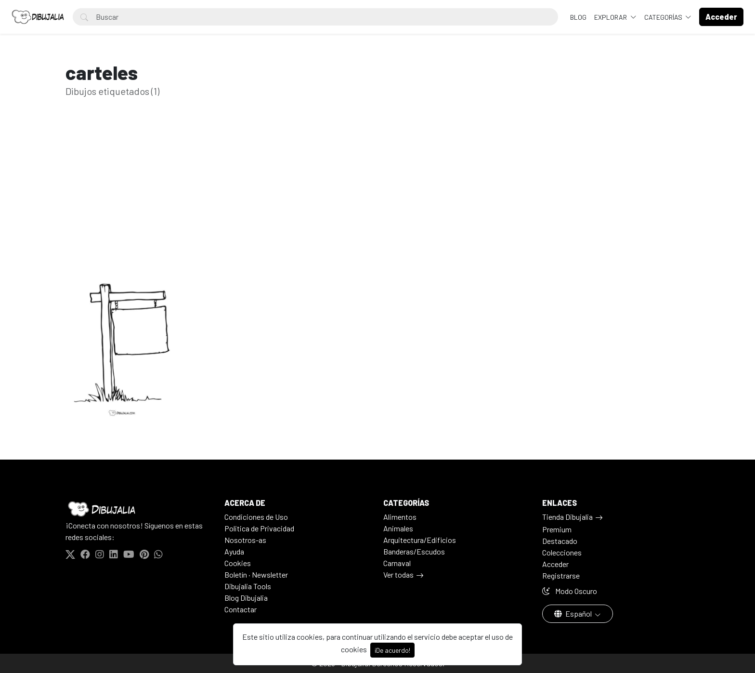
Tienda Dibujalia (567, 516)
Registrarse (561, 575)
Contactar (240, 609)
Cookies (237, 562)
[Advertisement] (377, 196)
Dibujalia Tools (247, 586)
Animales (398, 528)
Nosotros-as (245, 539)
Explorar (611, 17)
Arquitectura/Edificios (419, 539)
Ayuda (234, 551)
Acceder (555, 563)
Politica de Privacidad (259, 528)
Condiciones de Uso (256, 516)
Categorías (664, 17)
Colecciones (562, 552)
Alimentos (400, 516)
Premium (557, 529)
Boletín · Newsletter (256, 574)
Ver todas (398, 574)
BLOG (578, 17)
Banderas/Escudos (414, 551)
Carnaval (397, 562)
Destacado (559, 540)
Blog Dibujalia (246, 597)
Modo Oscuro (569, 590)
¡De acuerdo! (392, 650)
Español (573, 613)
